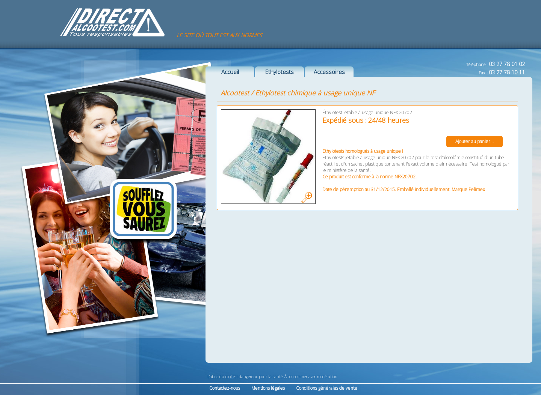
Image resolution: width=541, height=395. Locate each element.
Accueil (230, 71)
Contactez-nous (224, 388)
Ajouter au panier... (474, 141)
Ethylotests (279, 71)
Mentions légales (268, 388)
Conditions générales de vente (326, 388)
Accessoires (329, 71)
